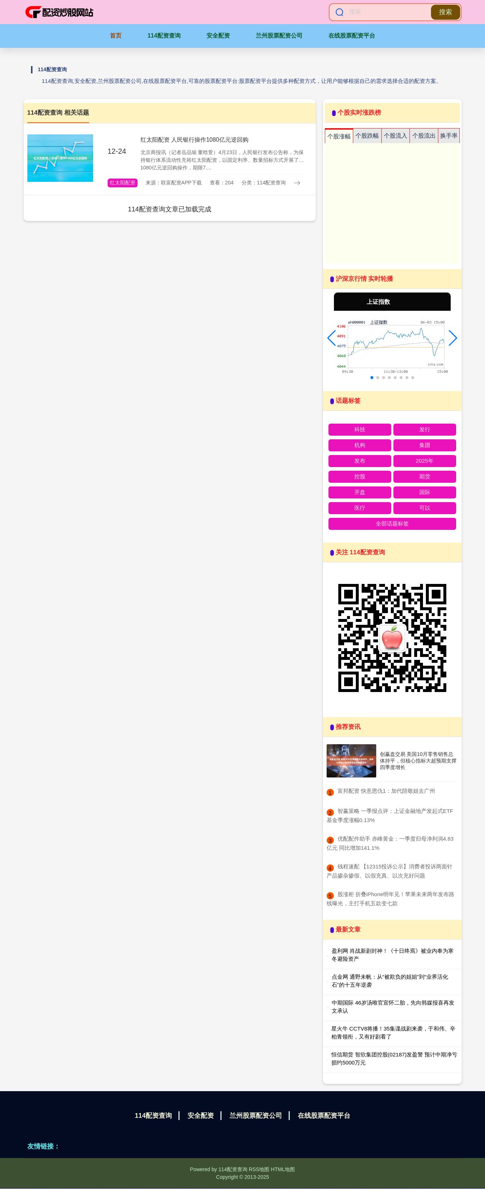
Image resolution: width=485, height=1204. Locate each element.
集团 (424, 445)
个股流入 (395, 136)
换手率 (449, 136)
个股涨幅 (339, 136)
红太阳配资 (122, 183)
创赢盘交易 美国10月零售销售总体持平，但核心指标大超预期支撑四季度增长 (418, 760)
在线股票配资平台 (351, 36)
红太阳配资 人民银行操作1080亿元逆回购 (195, 140)
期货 (424, 476)
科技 (359, 429)
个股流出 (424, 136)
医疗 (359, 508)
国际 (424, 492)
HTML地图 (283, 1169)
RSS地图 (259, 1169)
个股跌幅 (367, 136)
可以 (424, 508)
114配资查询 (164, 36)
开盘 (359, 492)
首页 (116, 36)
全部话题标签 (392, 523)
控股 (359, 476)
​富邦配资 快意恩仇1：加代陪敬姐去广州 (386, 791)
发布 (359, 461)
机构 (359, 445)
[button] (331, 338)
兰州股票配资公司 (279, 36)
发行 (424, 429)
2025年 (424, 461)
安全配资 (218, 36)
